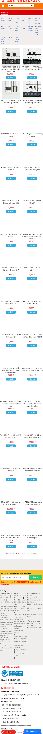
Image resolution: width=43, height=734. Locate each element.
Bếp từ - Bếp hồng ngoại (34, 604)
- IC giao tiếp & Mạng (17, 28)
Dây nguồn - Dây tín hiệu (20, 603)
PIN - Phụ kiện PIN (19, 621)
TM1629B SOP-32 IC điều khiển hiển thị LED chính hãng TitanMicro (11, 370)
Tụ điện (7, 596)
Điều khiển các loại (33, 600)
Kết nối (16, 593)
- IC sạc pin (10, 38)
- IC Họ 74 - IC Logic (17, 20)
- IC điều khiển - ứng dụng (3, 40)
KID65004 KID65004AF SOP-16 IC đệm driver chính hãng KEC (10, 404)
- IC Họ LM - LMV (30, 20)
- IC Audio (23, 27)
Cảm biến (8, 624)
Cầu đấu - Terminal (20, 596)
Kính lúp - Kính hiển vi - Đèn (20, 655)
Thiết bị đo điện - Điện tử (19, 631)
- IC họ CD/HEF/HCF (25, 19)
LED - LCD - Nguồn (20, 615)
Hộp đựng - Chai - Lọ (33, 623)
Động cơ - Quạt (32, 598)
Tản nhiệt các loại (6, 646)
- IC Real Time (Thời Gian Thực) (38, 30)
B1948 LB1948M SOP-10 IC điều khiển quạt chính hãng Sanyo (11, 538)
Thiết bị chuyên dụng (20, 636)
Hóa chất (34, 625)
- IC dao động (10, 19)
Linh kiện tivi (31, 602)
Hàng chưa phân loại (33, 627)
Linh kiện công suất (6, 608)
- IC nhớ (37, 23)
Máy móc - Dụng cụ (20, 642)
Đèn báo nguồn (18, 619)
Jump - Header (18, 598)
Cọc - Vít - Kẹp (19, 606)
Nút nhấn (8, 634)
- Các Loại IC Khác (17, 39)
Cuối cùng (34, 554)
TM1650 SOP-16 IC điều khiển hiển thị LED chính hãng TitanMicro (32, 404)
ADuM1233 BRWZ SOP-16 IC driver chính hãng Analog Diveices (32, 236)
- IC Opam (10, 27)
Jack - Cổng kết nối (20, 600)
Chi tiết (10, 78)
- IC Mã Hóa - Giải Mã (30, 28)
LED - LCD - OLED (19, 617)
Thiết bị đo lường (18, 627)
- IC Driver (3, 27)
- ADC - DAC (37, 19)
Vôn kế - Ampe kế (20, 638)
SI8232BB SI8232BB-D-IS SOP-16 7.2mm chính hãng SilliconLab (10, 69)
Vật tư (29, 625)
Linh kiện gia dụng (32, 596)
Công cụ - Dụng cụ (20, 650)
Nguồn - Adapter (19, 623)
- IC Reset (3, 19)
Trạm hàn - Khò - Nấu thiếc (19, 647)
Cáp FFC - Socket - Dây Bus (20, 609)
